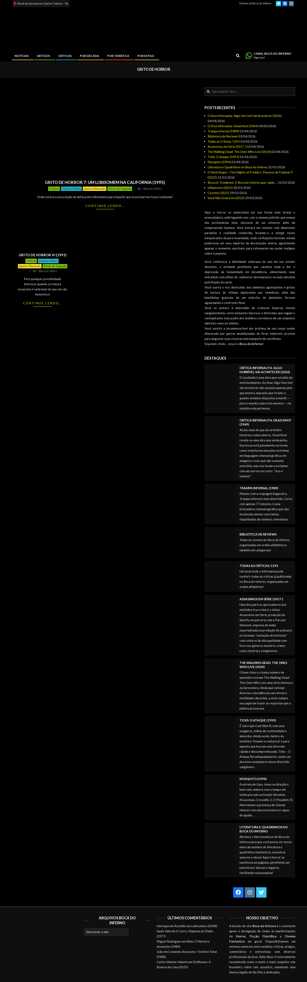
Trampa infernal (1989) (223, 131)
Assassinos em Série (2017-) (227, 146)
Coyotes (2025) (218, 193)
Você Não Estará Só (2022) (226, 198)
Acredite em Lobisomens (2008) (195, 926)
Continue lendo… (105, 206)
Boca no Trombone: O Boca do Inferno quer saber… (242, 182)
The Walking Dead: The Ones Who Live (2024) (239, 151)
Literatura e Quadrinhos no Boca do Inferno (237, 167)
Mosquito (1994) (219, 162)
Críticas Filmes (71, 188)
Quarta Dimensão (95, 188)
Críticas (54, 188)
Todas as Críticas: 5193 (224, 141)
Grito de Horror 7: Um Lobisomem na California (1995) (105, 182)
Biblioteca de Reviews (223, 136)
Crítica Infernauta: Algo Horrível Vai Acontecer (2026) (245, 116)
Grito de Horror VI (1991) (42, 255)
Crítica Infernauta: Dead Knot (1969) (233, 126)
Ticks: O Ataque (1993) (223, 157)
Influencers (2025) (220, 187)
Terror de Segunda (119, 188)
